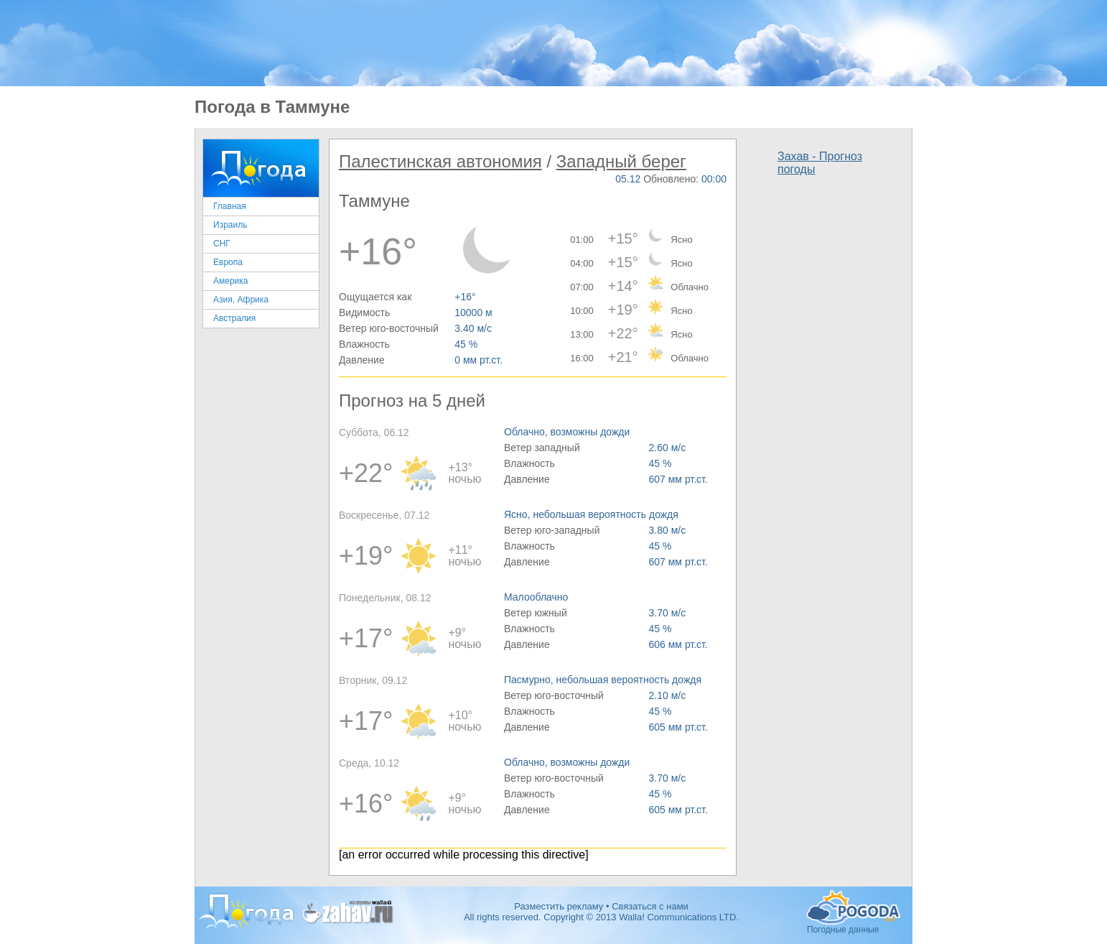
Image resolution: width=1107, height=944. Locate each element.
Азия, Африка (240, 300)
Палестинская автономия (440, 161)
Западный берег (621, 161)
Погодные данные (853, 907)
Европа (228, 262)
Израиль (230, 225)
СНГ (221, 244)
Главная (229, 206)
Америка (230, 281)
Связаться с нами (650, 906)
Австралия (234, 318)
